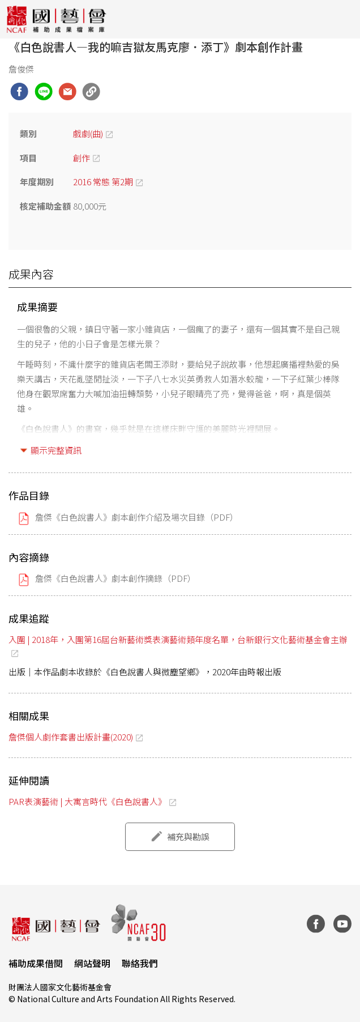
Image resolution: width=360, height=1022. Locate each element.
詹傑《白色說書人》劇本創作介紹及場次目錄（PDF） (136, 517)
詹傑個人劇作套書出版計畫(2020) (70, 737)
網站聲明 (92, 963)
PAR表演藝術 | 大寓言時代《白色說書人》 (87, 801)
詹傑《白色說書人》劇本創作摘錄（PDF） (115, 578)
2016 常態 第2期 (103, 182)
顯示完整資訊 (56, 450)
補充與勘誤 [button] (188, 836)
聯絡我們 (140, 963)
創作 (81, 158)
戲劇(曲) (88, 133)
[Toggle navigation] (343, 19)
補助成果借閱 (35, 963)
